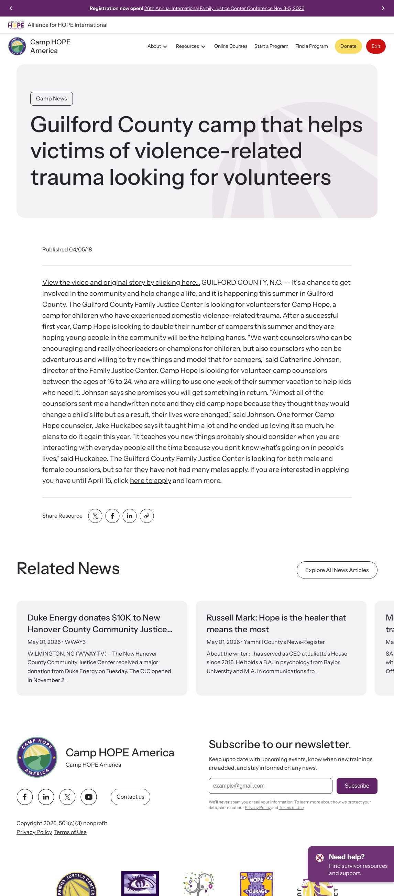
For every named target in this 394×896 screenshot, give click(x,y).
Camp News (51, 98)
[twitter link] (67, 797)
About (158, 46)
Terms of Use (70, 832)
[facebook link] (25, 797)
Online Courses (231, 46)
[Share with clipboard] (147, 516)
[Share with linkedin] (129, 516)
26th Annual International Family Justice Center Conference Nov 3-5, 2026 (250, 8)
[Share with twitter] (95, 516)
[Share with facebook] (112, 516)
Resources (191, 46)
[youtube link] (88, 797)
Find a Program (311, 46)
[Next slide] (383, 8)
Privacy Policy (34, 832)
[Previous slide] (11, 8)
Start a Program (271, 46)
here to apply (150, 480)
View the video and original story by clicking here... (121, 282)
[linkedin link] (46, 797)
